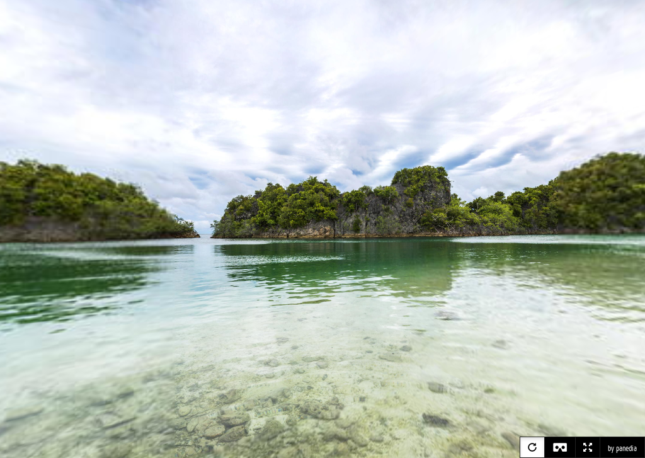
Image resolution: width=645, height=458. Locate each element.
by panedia (622, 448)
